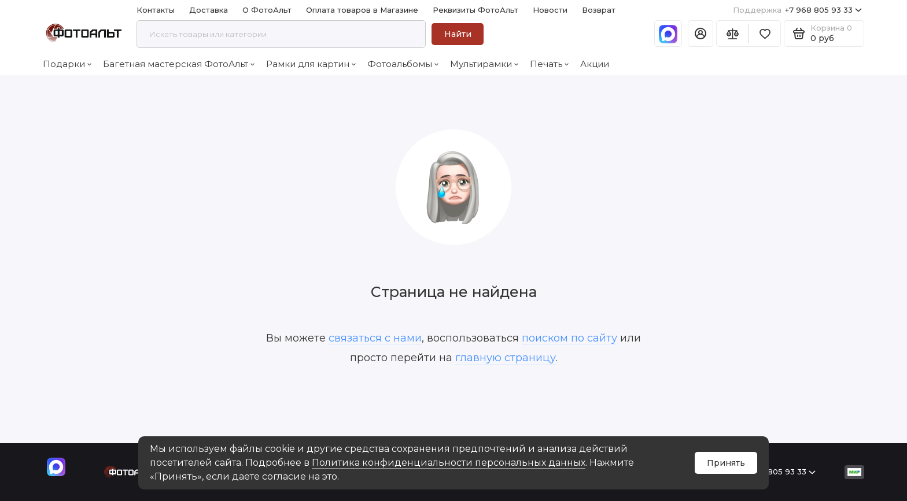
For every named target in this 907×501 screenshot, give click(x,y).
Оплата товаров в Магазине (362, 9)
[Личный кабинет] (700, 33)
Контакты (156, 9)
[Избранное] (764, 33)
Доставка (208, 9)
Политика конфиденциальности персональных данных (448, 462)
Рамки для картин (311, 63)
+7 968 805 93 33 (797, 10)
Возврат (598, 9)
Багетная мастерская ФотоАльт (179, 63)
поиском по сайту (569, 338)
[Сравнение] (732, 33)
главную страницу (505, 357)
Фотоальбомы (402, 63)
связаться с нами (375, 338)
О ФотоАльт (267, 9)
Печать (549, 63)
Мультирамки (484, 63)
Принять (726, 463)
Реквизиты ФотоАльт (475, 9)
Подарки (67, 63)
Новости (550, 9)
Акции (594, 63)
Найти (457, 34)
